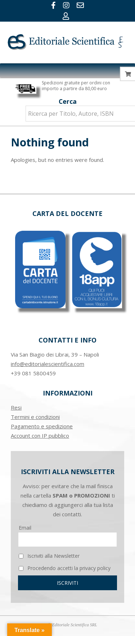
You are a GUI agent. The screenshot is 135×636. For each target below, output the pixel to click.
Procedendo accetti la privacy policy (65, 568)
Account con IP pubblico (40, 435)
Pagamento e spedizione (42, 426)
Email (25, 527)
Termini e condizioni (35, 416)
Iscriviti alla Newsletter (49, 555)
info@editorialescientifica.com (47, 363)
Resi (16, 407)
